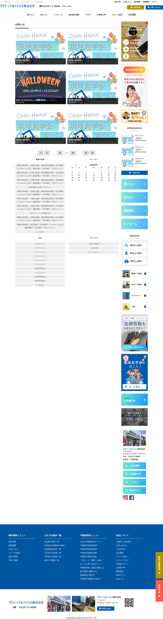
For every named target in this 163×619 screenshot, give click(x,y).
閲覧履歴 (146, 2)
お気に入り (127, 2)
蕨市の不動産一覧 (51, 560)
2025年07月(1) (40, 268)
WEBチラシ (135, 490)
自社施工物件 (74, 15)
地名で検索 (13, 556)
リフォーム (58, 15)
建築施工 (129, 210)
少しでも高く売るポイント (91, 564)
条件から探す (136, 245)
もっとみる (40, 232)
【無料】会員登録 (123, 542)
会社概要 (132, 15)
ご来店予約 (120, 549)
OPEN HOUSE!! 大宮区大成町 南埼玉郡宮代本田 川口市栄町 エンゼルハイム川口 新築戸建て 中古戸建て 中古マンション (41, 166)
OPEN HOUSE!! (23, 60)
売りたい (44, 15)
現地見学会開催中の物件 (54, 545)
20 (73, 153)
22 (86, 153)
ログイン (155, 2)
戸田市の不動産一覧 (52, 556)
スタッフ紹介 (117, 15)
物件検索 (137, 2)
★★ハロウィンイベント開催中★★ (31, 100)
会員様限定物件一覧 (52, 549)
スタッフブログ (122, 560)
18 (60, 153)
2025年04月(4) (40, 281)
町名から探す (136, 253)
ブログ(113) (94, 248)
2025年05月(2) (40, 277)
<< (76, 165)
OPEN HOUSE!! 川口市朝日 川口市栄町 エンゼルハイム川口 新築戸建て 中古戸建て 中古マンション (41, 226)
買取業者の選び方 (87, 575)
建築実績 (119, 571)
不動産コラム (121, 564)
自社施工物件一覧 (51, 542)
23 (92, 153)
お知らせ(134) (94, 244)
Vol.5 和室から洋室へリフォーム (40, 187)
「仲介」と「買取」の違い (91, 560)
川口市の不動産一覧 (52, 553)
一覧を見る (135, 173)
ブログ (88, 15)
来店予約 (117, 2)
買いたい (31, 15)
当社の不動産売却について (91, 542)
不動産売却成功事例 (88, 545)
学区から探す (136, 261)
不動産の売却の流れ (88, 556)
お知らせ (119, 579)
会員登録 (136, 7)
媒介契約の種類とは (88, 571)
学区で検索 (13, 560)
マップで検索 (14, 553)
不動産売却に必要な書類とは (92, 568)
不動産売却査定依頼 (88, 553)
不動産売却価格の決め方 (90, 579)
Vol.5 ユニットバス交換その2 (40, 213)
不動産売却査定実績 (88, 549)
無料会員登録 (159, 563)
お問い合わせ (155, 7)
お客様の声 (101, 15)
